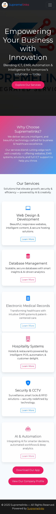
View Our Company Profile (28, 481)
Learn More (28, 240)
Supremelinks (35, 508)
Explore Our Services (28, 85)
